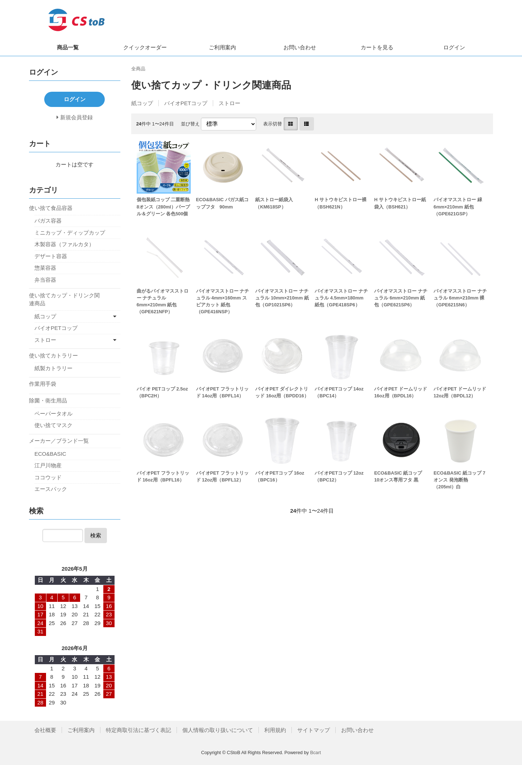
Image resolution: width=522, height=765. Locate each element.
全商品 (138, 68)
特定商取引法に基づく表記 (138, 730)
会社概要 (45, 730)
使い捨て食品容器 (50, 208)
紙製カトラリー (53, 368)
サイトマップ (313, 730)
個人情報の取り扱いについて (217, 730)
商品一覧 (68, 47)
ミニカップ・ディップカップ (69, 233)
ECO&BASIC (50, 454)
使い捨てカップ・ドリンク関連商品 (64, 299)
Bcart (315, 752)
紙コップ (142, 103)
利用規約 (275, 730)
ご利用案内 (222, 47)
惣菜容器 (45, 268)
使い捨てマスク (53, 425)
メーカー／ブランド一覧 (59, 441)
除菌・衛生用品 (48, 400)
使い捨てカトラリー (53, 355)
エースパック (50, 489)
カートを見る (377, 47)
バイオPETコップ (185, 103)
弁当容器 (45, 280)
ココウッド (48, 477)
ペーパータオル (53, 413)
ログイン (454, 47)
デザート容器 (50, 256)
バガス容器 (48, 221)
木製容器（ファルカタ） (64, 244)
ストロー (229, 103)
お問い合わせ (299, 47)
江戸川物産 (48, 465)
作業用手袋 (42, 384)
